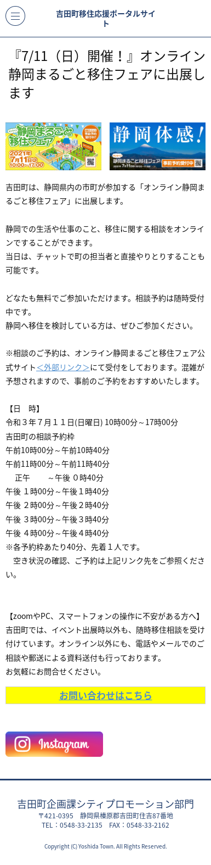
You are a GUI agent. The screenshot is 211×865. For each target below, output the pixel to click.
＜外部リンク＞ (63, 366)
